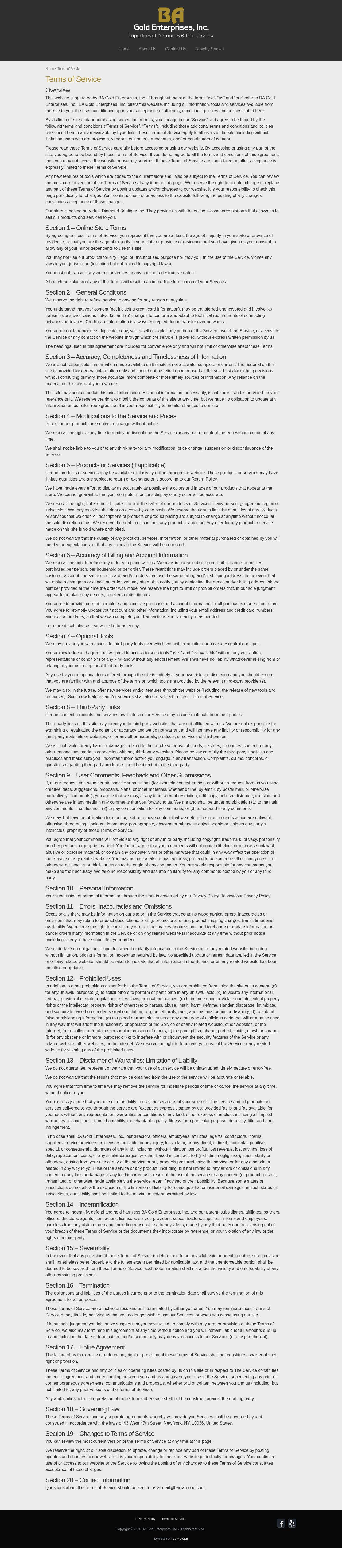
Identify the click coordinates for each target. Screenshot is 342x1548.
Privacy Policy (145, 1519)
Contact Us (175, 49)
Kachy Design (179, 1538)
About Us (147, 49)
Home (124, 49)
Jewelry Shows (209, 49)
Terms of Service (173, 1519)
